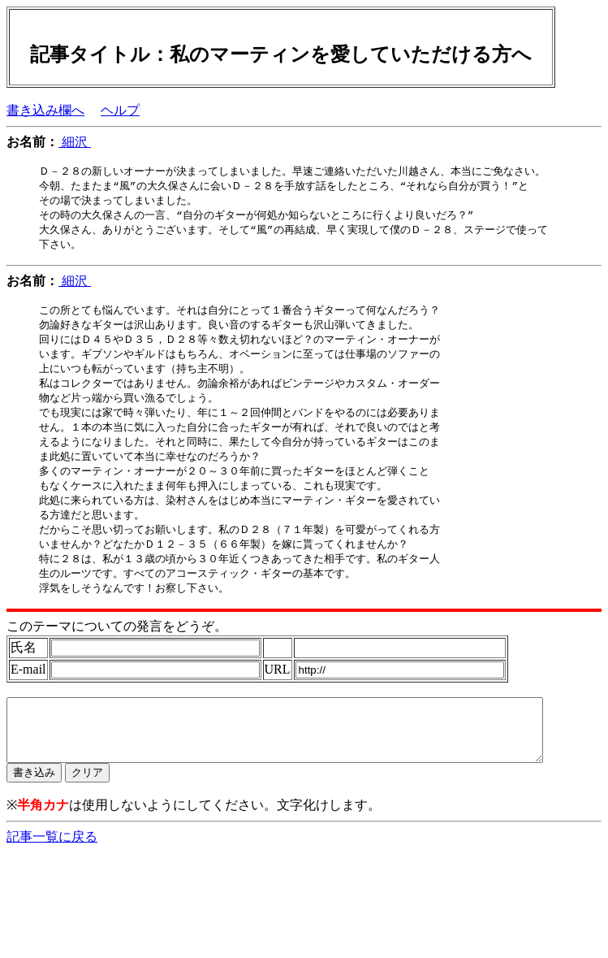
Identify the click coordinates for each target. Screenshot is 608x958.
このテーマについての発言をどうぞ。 (116, 647)
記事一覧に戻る (51, 870)
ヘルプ (120, 110)
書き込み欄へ (45, 110)
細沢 (74, 142)
